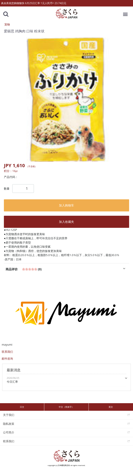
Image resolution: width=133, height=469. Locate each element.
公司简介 (8, 432)
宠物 (7, 24)
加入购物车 (66, 205)
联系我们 (7, 352)
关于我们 (8, 415)
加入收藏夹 (66, 222)
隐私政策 (8, 423)
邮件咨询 (7, 358)
